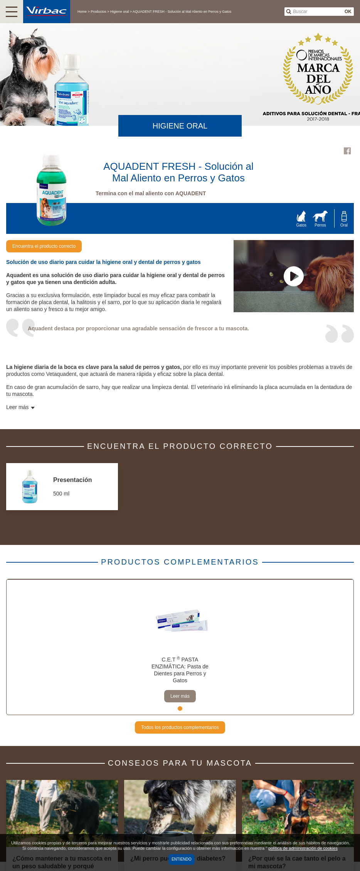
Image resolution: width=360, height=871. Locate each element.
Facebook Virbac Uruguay (347, 150)
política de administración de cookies (303, 848)
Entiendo (182, 859)
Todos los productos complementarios (180, 727)
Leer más (180, 696)
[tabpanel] (180, 647)
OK (348, 11)
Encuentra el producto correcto (44, 246)
